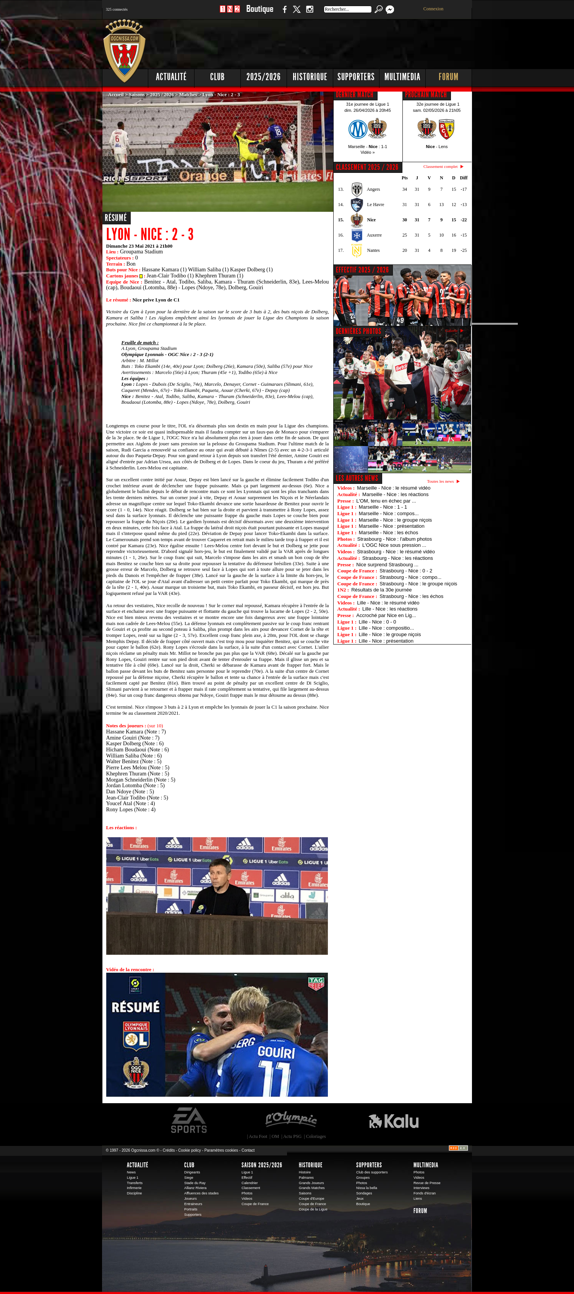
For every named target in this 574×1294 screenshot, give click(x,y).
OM (275, 1136)
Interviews (421, 1188)
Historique (310, 76)
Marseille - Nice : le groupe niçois (395, 520)
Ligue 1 (132, 1178)
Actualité (171, 76)
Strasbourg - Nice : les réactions (397, 558)
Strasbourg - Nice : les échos (411, 596)
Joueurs (190, 1199)
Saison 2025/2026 (262, 1165)
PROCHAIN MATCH (426, 94)
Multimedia (402, 76)
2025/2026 (263, 76)
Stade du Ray (195, 1183)
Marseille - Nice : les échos (388, 532)
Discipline (134, 1193)
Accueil (116, 94)
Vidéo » (367, 152)
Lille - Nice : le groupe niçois (390, 634)
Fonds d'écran (424, 1193)
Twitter (296, 13)
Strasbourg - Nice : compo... (410, 577)
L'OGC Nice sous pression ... (394, 545)
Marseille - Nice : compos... (389, 513)
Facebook (283, 13)
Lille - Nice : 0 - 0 (377, 622)
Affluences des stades (201, 1193)
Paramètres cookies (221, 1150)
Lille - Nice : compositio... (386, 628)
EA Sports (189, 1120)
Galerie (451, 330)
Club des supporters (372, 1172)
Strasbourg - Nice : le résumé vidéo (396, 551)
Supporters (356, 76)
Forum (449, 76)
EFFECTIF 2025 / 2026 (362, 269)
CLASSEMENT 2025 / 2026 (367, 167)
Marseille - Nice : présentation (392, 526)
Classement (251, 1188)
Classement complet (440, 166)
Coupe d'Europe (311, 1199)
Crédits (169, 1150)
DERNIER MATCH (355, 94)
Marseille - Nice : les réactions (395, 494)
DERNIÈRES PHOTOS (358, 331)
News (131, 1172)
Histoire (305, 1172)
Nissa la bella (366, 1188)
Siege (188, 1178)
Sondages (364, 1193)
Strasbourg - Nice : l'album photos (394, 539)
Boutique (259, 13)
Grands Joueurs (311, 1183)
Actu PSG (292, 1136)
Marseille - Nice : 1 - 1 (383, 507)
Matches (188, 94)
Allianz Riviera (195, 1188)
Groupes (363, 1178)
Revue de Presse (427, 1183)
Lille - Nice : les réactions (390, 609)
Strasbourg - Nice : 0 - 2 (405, 571)
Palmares (306, 1178)
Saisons (137, 94)
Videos (247, 1199)
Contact (248, 1150)
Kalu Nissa (393, 1120)
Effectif (247, 1178)
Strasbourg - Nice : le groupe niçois (418, 584)
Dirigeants (192, 1172)
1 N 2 (229, 13)
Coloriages (316, 1136)
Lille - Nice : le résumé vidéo (388, 603)
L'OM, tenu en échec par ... (386, 501)
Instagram (309, 13)
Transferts (135, 1183)
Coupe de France (255, 1204)
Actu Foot (258, 1136)
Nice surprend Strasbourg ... (387, 564)
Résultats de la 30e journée (381, 590)
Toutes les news (440, 481)
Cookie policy (189, 1150)
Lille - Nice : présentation (386, 641)
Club (217, 76)
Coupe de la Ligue (313, 1209)
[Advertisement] (333, 42)
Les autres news (357, 478)
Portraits (190, 1209)
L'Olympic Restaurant (290, 1120)
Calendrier (250, 1183)
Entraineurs (193, 1204)
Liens (417, 1199)
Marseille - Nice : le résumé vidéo (393, 488)
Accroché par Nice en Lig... (386, 615)
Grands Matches (312, 1188)
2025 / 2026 (162, 94)
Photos (247, 1193)
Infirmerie (134, 1188)
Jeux (359, 1199)
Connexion (433, 8)
